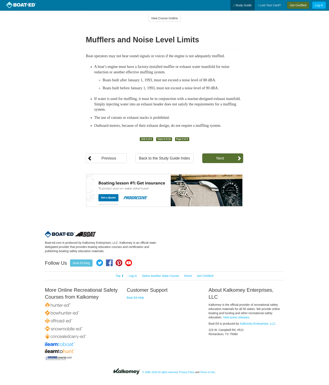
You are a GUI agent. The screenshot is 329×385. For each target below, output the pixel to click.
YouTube (128, 262)
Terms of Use (207, 372)
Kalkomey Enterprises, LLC (257, 323)
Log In (319, 5)
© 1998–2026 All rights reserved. (160, 372)
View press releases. (236, 317)
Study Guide (243, 5)
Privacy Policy (187, 372)
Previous (108, 158)
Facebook (109, 262)
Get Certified (298, 5)
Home (188, 275)
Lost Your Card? (269, 5)
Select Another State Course (160, 275)
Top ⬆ (120, 275)
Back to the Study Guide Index (164, 158)
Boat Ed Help (135, 297)
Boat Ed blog (81, 263)
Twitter (99, 262)
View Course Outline (164, 18)
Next (220, 158)
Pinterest (119, 262)
